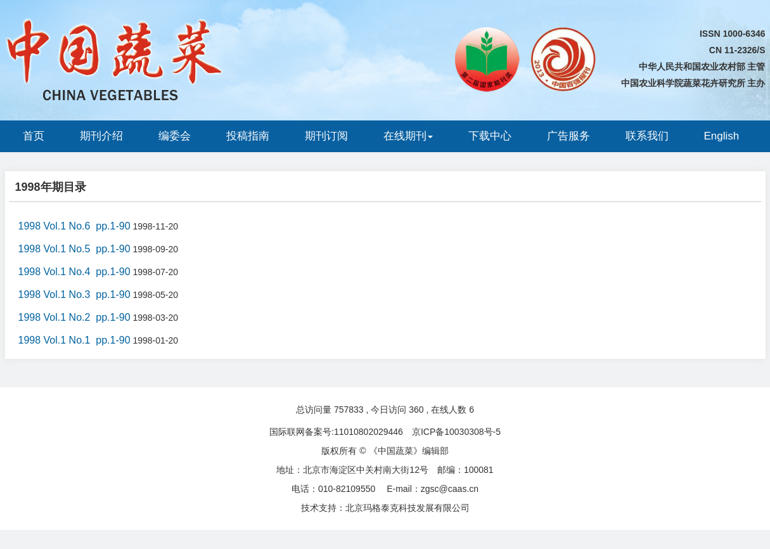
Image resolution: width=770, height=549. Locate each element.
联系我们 (647, 136)
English (722, 136)
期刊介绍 (101, 136)
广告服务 (568, 136)
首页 (33, 136)
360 (416, 409)
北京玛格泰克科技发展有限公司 (407, 508)
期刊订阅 (326, 136)
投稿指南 (247, 136)
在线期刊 (408, 136)
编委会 (174, 136)
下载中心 (489, 136)
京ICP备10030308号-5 (456, 432)
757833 (349, 409)
